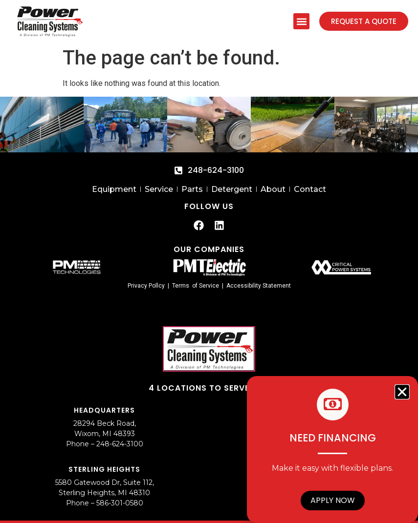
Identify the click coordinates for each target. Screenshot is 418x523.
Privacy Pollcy (146, 285)
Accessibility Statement (258, 285)
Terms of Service (195, 285)
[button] (301, 21)
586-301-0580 (119, 503)
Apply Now (332, 500)
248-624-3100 (119, 443)
